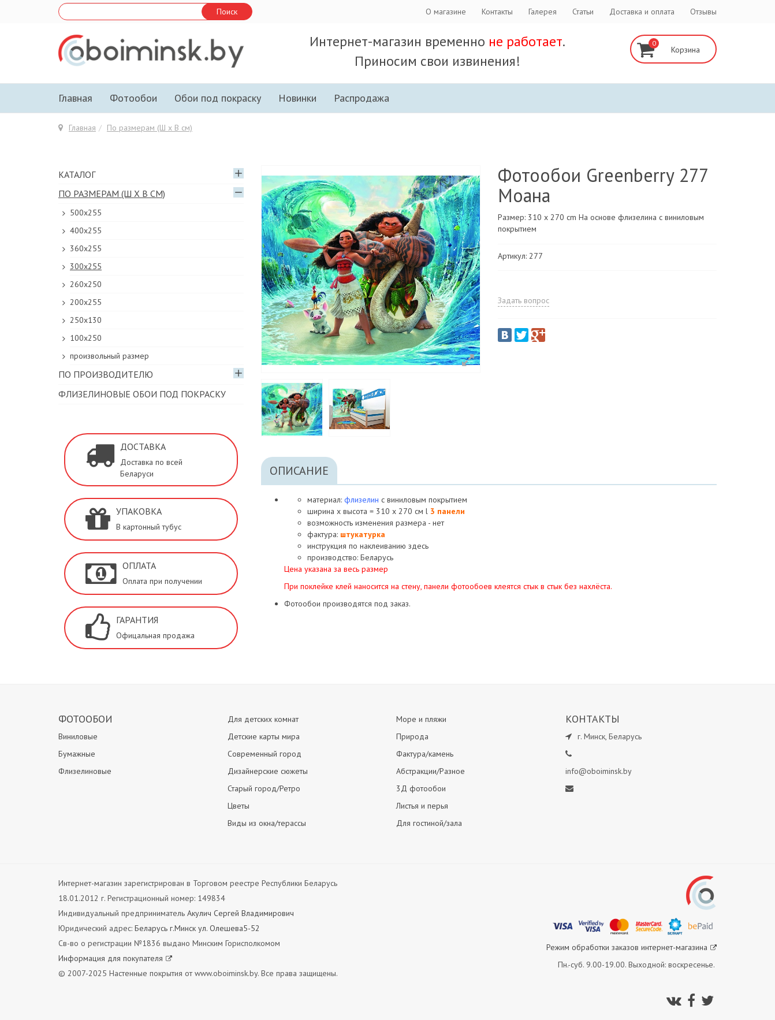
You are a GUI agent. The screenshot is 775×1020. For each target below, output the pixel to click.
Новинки (297, 98)
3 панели (447, 511)
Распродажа (361, 98)
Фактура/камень (424, 754)
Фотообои (133, 98)
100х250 (86, 338)
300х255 (86, 266)
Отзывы (703, 11)
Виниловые (78, 736)
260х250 (86, 284)
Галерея (542, 11)
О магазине (446, 11)
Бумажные (76, 754)
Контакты (497, 11)
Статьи (583, 11)
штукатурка (362, 534)
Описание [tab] (299, 470)
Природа (412, 736)
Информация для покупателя (115, 958)
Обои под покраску (217, 98)
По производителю (105, 374)
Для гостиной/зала (429, 823)
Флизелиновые (84, 771)
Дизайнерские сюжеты (268, 771)
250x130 (86, 320)
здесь (418, 546)
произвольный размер (109, 356)
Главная (75, 98)
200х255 (86, 302)
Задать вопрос (523, 300)
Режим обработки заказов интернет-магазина (631, 947)
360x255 (86, 248)
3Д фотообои (421, 788)
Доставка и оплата (642, 11)
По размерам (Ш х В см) (149, 127)
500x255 (86, 212)
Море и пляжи (421, 719)
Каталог (76, 174)
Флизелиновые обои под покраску (142, 394)
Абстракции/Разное (430, 771)
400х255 (86, 230)
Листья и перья (422, 806)
